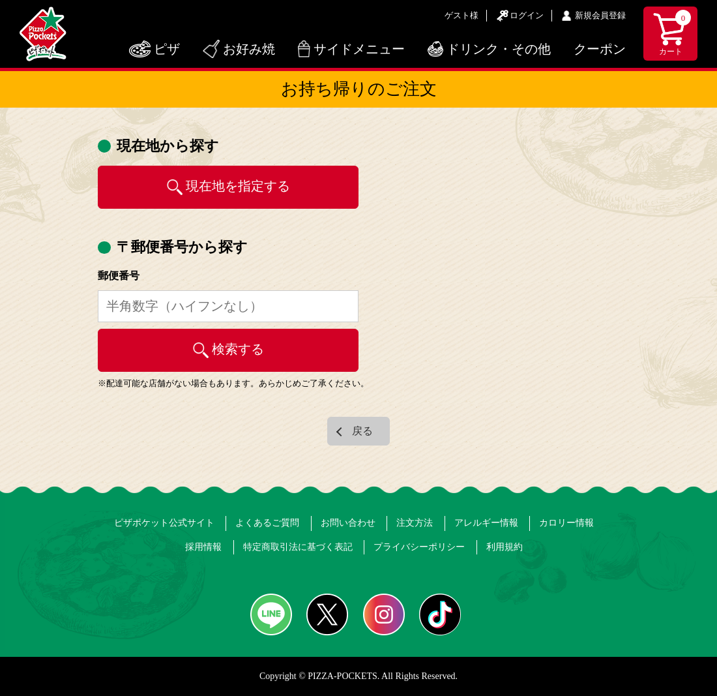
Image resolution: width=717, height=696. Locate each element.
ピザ (167, 49)
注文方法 (414, 523)
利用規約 (504, 547)
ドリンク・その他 (498, 49)
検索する (238, 349)
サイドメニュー (359, 49)
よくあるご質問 (267, 523)
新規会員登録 (600, 15)
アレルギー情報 (486, 523)
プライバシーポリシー (419, 547)
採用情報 (203, 547)
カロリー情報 (566, 523)
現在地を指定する (238, 186)
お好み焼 (249, 49)
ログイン (527, 15)
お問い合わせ (348, 523)
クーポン (600, 49)
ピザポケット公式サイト (164, 523)
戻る (362, 430)
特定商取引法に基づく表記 (298, 547)
